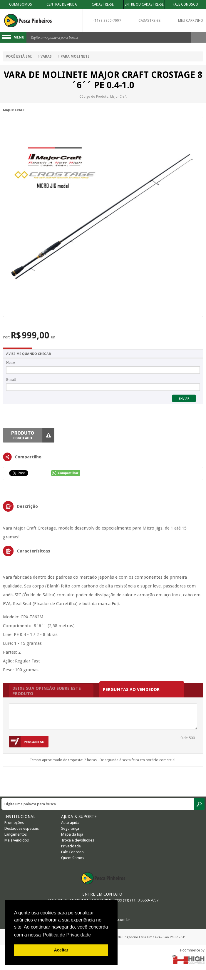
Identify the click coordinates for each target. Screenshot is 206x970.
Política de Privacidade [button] (67, 934)
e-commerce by (192, 950)
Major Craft (14, 110)
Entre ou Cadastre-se (144, 4)
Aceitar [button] (61, 950)
